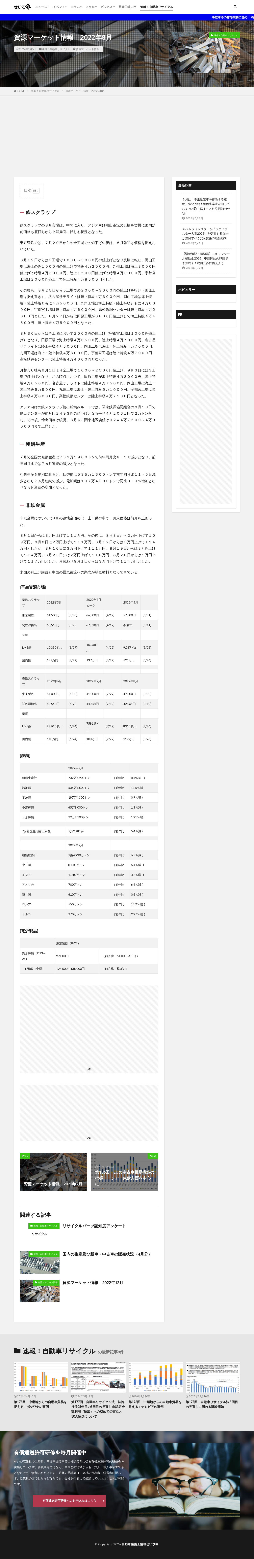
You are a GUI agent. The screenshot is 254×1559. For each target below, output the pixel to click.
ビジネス (107, 7)
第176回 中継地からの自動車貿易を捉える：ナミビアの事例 (155, 1404)
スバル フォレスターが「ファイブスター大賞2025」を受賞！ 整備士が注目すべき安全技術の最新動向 (205, 233)
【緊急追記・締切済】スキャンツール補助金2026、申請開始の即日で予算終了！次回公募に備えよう (206, 258)
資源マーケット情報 (87, 49)
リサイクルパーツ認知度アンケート (94, 1225)
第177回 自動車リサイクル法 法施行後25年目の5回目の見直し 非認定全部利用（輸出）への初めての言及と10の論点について (98, 1409)
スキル (90, 7)
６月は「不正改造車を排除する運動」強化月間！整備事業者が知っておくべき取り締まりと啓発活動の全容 (206, 206)
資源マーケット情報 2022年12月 (93, 1282)
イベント (59, 7)
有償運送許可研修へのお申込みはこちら (69, 1501)
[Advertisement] (127, 135)
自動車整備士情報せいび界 (140, 1544)
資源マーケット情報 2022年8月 (84, 90)
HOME (21, 91)
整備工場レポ (127, 7)
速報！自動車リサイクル (156, 7)
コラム (75, 7)
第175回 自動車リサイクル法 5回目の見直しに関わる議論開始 (212, 1404)
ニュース (41, 7)
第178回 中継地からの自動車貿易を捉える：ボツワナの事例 (40, 1404)
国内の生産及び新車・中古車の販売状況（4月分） (107, 1254)
